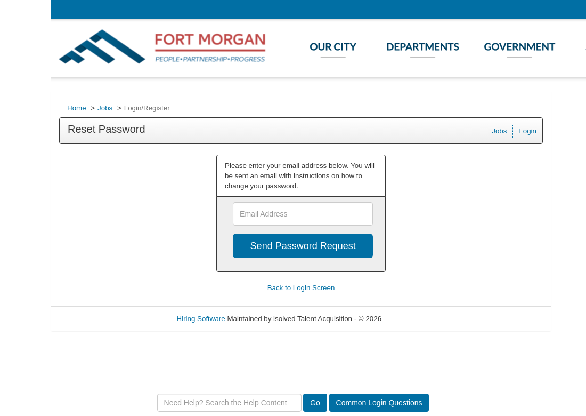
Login (527, 131)
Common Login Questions (379, 402)
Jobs (104, 108)
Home (76, 108)
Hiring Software (201, 319)
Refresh (413, 319)
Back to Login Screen (301, 288)
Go (315, 402)
